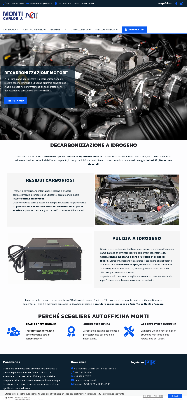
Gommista (57, 29)
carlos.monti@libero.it (41, 3)
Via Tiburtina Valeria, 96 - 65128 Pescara (94, 368)
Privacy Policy (22, 397)
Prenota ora (136, 29)
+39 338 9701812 (82, 376)
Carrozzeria (79, 29)
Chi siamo (9, 29)
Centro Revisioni (34, 29)
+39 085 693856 (15, 3)
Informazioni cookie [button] (153, 395)
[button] (15, 100)
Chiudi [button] (174, 395)
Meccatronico (105, 29)
